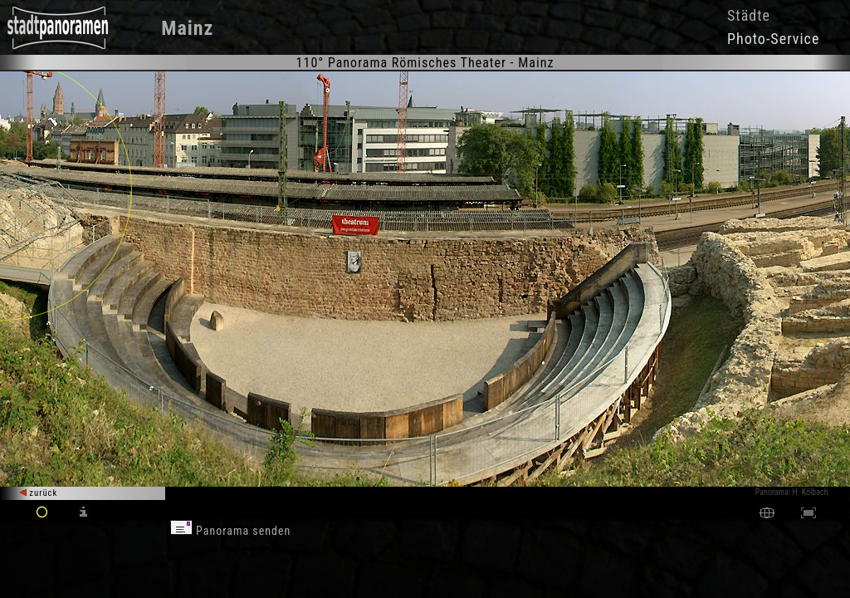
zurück (38, 493)
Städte (748, 15)
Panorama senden (230, 530)
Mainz (187, 28)
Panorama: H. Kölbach (791, 492)
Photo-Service (773, 38)
